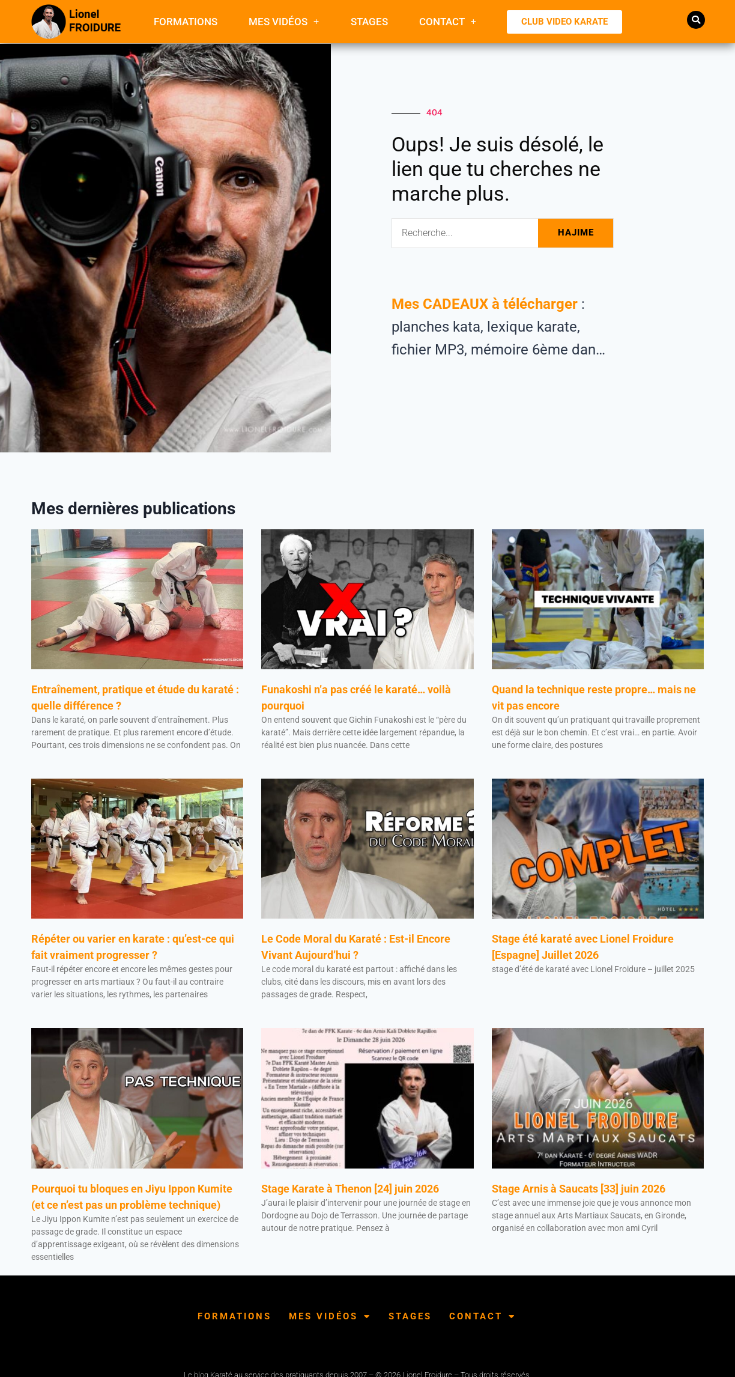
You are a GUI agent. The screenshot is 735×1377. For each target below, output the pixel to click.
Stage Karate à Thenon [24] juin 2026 (350, 1188)
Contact (448, 21)
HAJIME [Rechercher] (576, 232)
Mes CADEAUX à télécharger (485, 304)
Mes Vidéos (284, 21)
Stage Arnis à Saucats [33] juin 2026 (578, 1188)
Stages (369, 22)
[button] (696, 20)
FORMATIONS (185, 22)
